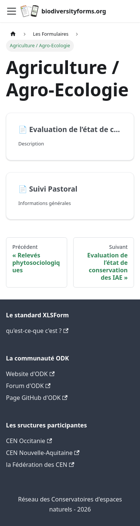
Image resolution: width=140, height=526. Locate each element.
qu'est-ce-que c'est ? (37, 331)
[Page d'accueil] (13, 34)
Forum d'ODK (28, 386)
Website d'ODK (30, 374)
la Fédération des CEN (40, 465)
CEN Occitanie (29, 441)
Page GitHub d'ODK (37, 398)
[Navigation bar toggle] (11, 11)
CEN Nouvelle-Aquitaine (43, 453)
